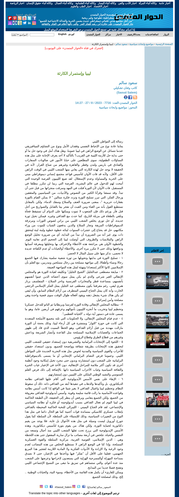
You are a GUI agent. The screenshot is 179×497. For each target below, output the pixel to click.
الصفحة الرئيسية (164, 44)
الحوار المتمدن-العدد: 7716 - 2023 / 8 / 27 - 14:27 (106, 103)
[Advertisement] (157, 95)
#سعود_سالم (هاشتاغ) (99, 487)
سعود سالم (121, 44)
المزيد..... (166, 454)
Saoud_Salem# (63, 487)
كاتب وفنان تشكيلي (125, 88)
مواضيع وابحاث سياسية (141, 44)
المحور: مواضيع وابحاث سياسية (118, 107)
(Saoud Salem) (127, 92)
